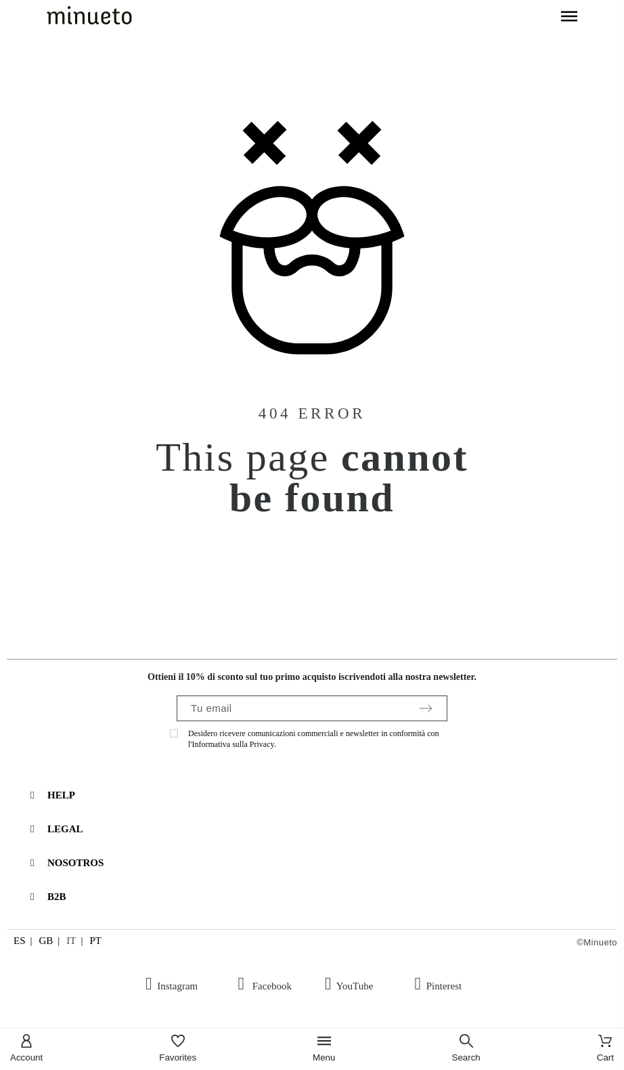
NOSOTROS (75, 862)
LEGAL (65, 828)
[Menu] (324, 1049)
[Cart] (605, 1049)
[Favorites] (177, 1049)
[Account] (26, 1049)
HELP (61, 795)
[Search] (466, 1049)
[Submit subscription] (426, 708)
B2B (56, 896)
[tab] (318, 795)
